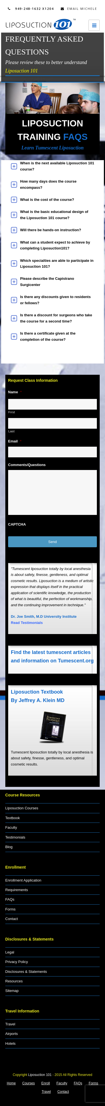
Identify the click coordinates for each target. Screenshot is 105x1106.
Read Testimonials (27, 623)
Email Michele (79, 8)
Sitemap (12, 991)
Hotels (10, 1043)
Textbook (12, 818)
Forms (10, 909)
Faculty (11, 827)
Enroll (45, 1083)
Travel (10, 1024)
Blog (9, 847)
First (11, 412)
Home (11, 1083)
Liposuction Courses (21, 808)
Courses (28, 1083)
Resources (14, 981)
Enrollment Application (23, 880)
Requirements (16, 890)
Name (15, 392)
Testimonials (15, 837)
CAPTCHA (17, 524)
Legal (9, 952)
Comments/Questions (27, 465)
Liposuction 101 (40, 1075)
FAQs (10, 899)
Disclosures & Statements (26, 971)
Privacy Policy (16, 962)
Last (11, 431)
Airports (11, 1034)
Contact (11, 919)
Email (15, 441)
